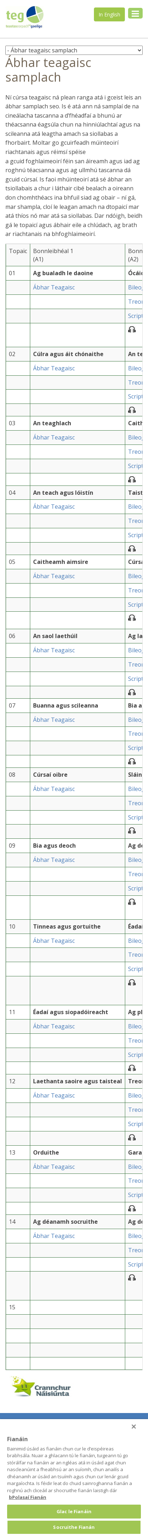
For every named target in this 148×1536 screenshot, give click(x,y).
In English (109, 14)
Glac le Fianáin (74, 1511)
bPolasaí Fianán (27, 1497)
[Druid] (134, 1426)
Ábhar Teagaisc (54, 287)
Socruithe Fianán (74, 1527)
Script (135, 316)
